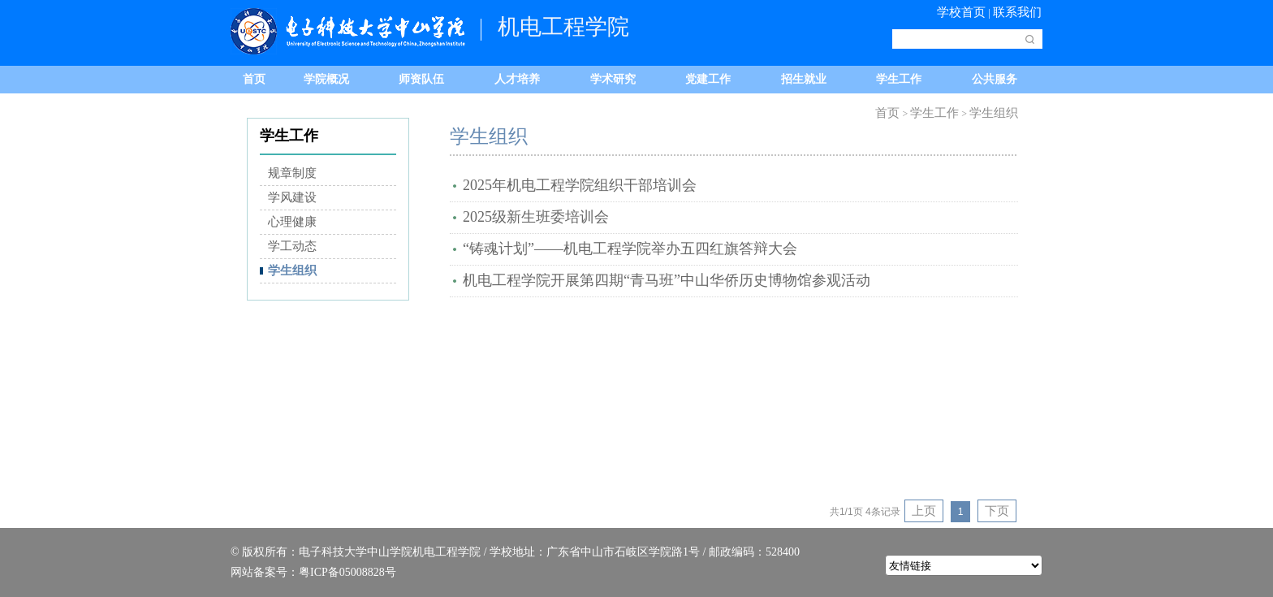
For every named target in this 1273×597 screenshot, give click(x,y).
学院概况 (326, 79)
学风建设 (292, 197)
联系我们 (1017, 12)
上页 (924, 510)
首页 (254, 79)
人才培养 (517, 79)
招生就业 (803, 79)
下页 (997, 510)
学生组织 (292, 270)
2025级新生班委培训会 (536, 217)
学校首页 (961, 12)
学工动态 (292, 246)
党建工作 (708, 79)
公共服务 (994, 79)
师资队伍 (421, 79)
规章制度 (292, 173)
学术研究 (613, 79)
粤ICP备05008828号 (347, 572)
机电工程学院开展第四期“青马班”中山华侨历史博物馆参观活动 (666, 280)
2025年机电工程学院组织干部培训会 (580, 185)
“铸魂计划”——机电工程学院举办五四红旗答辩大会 (630, 248)
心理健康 (292, 221)
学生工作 (898, 79)
